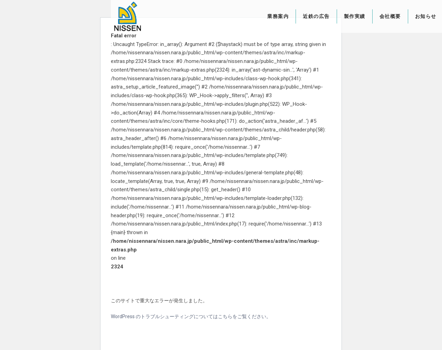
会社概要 (367, 16)
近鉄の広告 (293, 16)
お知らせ (403, 16)
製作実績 (332, 16)
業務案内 (255, 16)
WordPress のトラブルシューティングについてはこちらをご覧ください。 (191, 316)
